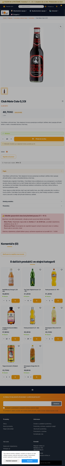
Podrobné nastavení (11, 461)
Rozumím (29, 461)
